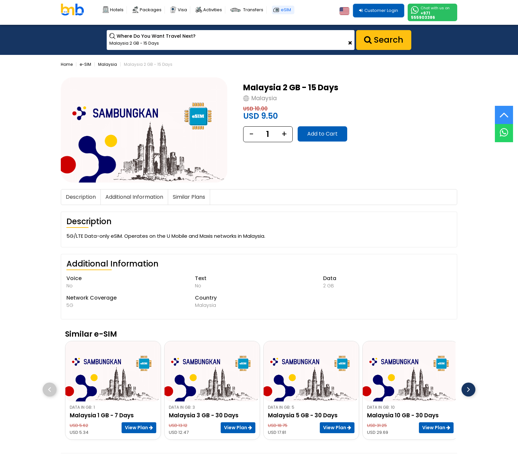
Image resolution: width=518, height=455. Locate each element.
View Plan (139, 427)
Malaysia (107, 64)
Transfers (253, 10)
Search (383, 40)
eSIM (286, 10)
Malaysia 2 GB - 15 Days (148, 64)
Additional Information (134, 197)
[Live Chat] (504, 129)
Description (81, 197)
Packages (151, 10)
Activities (212, 10)
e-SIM (85, 64)
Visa (182, 10)
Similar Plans (189, 197)
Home (67, 64)
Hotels (117, 10)
